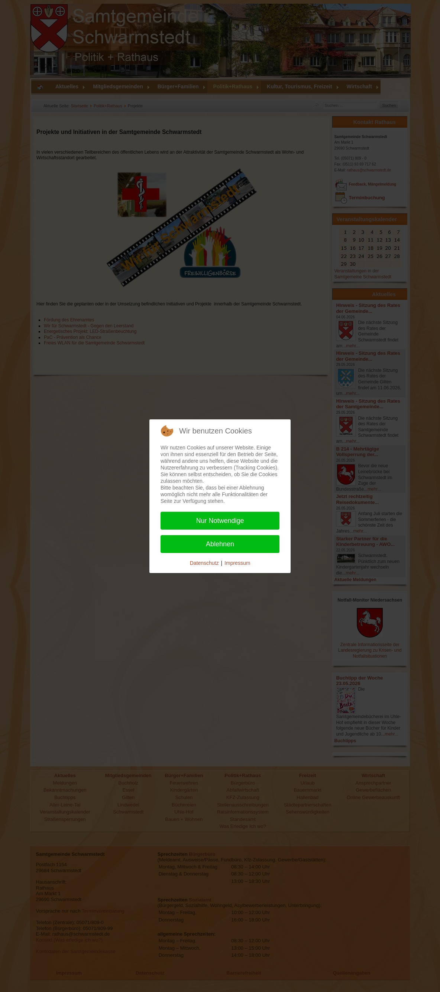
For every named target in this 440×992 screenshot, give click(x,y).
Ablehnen (220, 544)
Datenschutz (204, 563)
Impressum (237, 563)
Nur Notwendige (220, 520)
